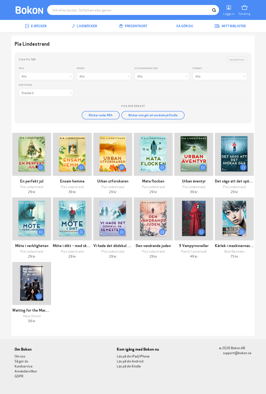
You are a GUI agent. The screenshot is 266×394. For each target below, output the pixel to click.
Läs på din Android (130, 361)
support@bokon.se (235, 352)
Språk (80, 68)
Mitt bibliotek (230, 26)
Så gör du (181, 26)
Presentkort (133, 26)
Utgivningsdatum (146, 68)
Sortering (25, 85)
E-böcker (36, 26)
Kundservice (24, 365)
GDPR (19, 375)
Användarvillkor (26, 370)
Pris (21, 68)
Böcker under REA (101, 115)
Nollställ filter (237, 59)
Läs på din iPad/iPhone (133, 356)
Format (197, 68)
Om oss (20, 356)
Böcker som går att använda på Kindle (152, 115)
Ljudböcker (84, 26)
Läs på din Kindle (129, 365)
